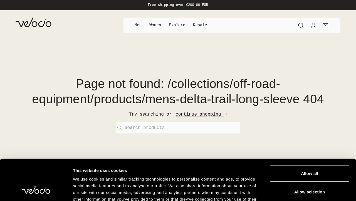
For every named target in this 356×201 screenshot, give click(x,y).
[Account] (313, 25)
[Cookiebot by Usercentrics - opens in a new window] (36, 190)
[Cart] (325, 25)
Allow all (309, 135)
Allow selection (309, 153)
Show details (292, 190)
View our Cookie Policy (116, 167)
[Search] (301, 25)
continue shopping (201, 114)
